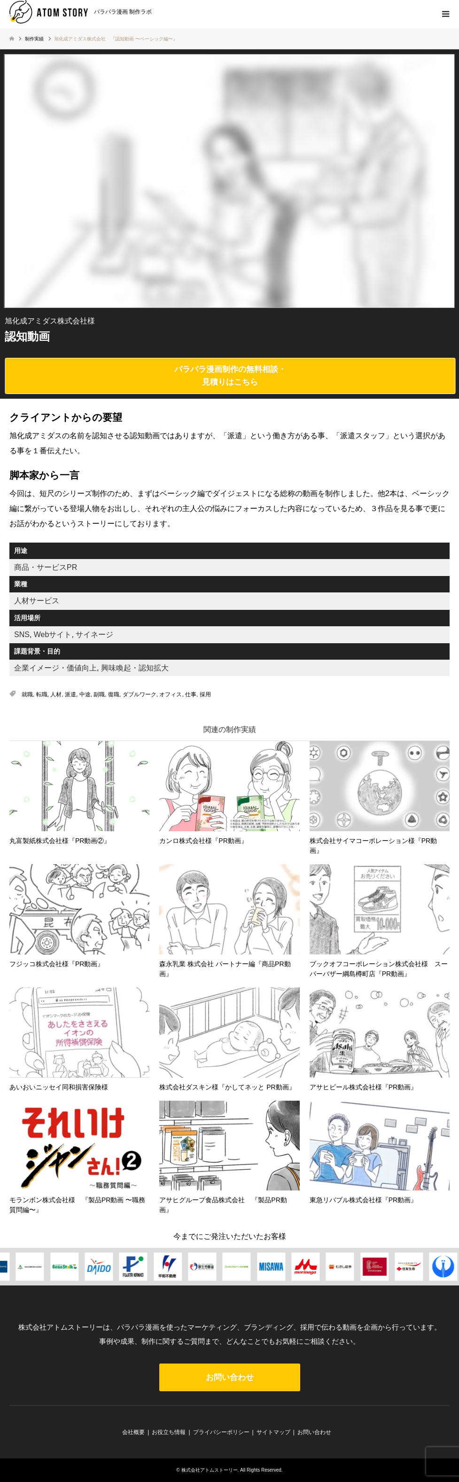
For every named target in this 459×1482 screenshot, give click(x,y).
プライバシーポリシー (221, 1432)
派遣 (70, 694)
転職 (41, 694)
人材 (56, 694)
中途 (85, 694)
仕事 (190, 694)
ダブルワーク (139, 694)
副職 (99, 694)
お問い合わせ (230, 1377)
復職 (113, 694)
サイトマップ (273, 1432)
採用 (205, 694)
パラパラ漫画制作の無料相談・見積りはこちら (230, 375)
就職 (27, 694)
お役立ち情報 (169, 1432)
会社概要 (133, 1432)
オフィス (170, 694)
